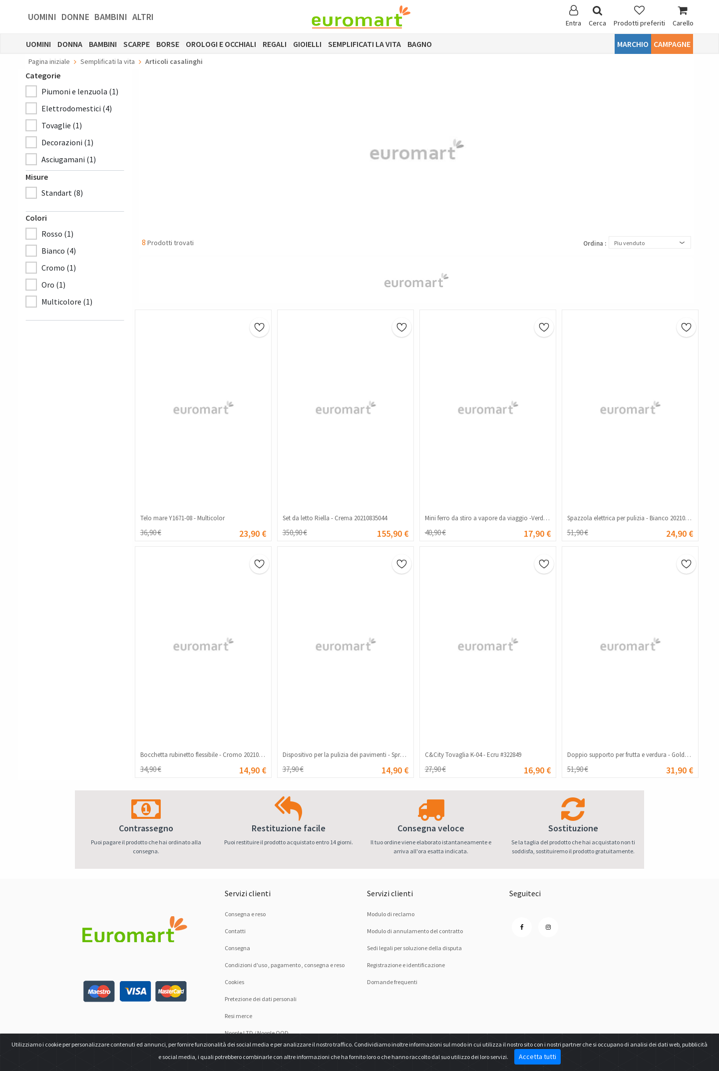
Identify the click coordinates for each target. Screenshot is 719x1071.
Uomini (42, 16)
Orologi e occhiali (221, 44)
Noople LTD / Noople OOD (257, 1033)
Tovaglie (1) (61, 125)
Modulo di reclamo (390, 914)
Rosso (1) (57, 234)
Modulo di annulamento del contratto (415, 931)
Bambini (110, 16)
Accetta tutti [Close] (537, 1056)
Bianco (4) (58, 251)
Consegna (237, 948)
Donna (69, 44)
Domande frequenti (392, 982)
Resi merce (238, 1016)
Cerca (597, 16)
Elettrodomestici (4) (76, 108)
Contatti (235, 931)
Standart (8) (62, 193)
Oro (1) (53, 285)
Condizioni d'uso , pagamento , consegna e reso (285, 965)
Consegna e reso (245, 914)
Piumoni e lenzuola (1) (79, 91)
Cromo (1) (58, 268)
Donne (75, 16)
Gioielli (307, 44)
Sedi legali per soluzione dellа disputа (414, 948)
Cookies (234, 982)
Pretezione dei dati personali (261, 999)
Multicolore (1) (66, 302)
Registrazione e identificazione (406, 965)
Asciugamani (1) (68, 159)
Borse (167, 44)
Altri (143, 16)
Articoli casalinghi (174, 61)
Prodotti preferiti (639, 16)
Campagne (672, 44)
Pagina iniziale (49, 61)
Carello (683, 16)
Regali (275, 44)
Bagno (419, 44)
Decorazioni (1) (67, 142)
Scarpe (136, 44)
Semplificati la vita (364, 44)
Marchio (633, 44)
